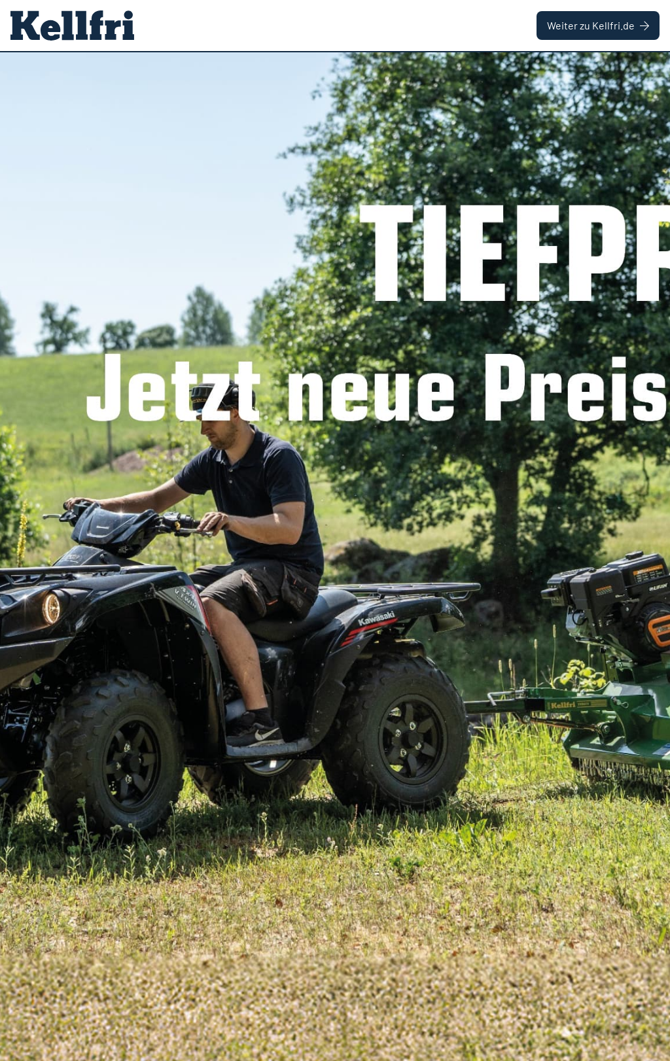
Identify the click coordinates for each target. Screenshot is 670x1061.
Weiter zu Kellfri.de (598, 25)
